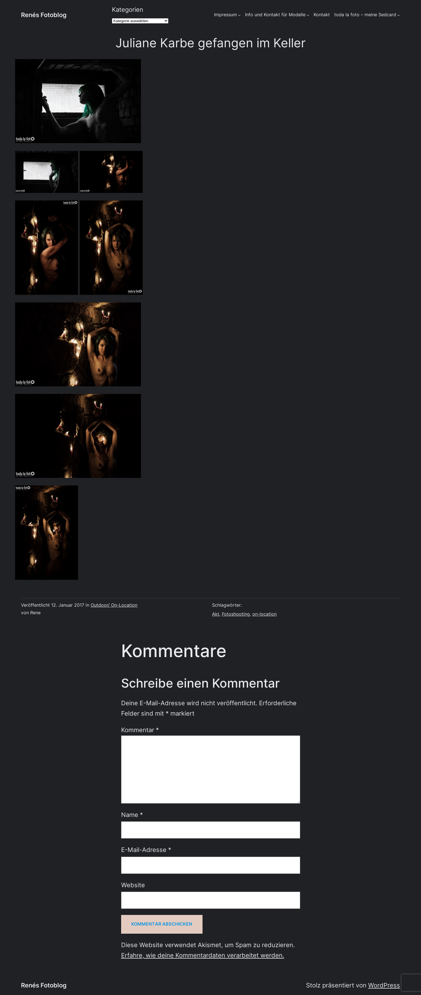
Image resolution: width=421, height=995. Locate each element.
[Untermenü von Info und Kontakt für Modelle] (308, 14)
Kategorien (127, 9)
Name (132, 814)
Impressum (225, 14)
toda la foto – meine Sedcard (365, 14)
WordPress (384, 985)
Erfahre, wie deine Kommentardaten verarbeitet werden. (202, 955)
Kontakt (322, 14)
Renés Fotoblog (44, 14)
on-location (264, 614)
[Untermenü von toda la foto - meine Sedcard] (398, 14)
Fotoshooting (236, 614)
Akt (215, 614)
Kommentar (140, 730)
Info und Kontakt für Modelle (275, 14)
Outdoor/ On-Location (114, 605)
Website (133, 885)
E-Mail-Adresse (146, 849)
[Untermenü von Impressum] (239, 14)
